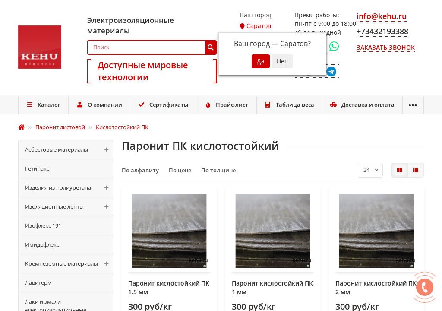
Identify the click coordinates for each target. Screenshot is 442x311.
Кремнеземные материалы (69, 263)
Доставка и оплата (362, 104)
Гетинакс (37, 168)
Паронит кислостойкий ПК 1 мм (272, 287)
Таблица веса (289, 104)
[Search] (152, 47)
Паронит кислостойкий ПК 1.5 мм (168, 287)
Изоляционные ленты (69, 206)
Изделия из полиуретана (69, 187)
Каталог (43, 104)
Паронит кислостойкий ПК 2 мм (376, 287)
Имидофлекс (42, 244)
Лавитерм (38, 282)
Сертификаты (163, 104)
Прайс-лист (227, 104)
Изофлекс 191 (43, 225)
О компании (99, 104)
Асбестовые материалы (69, 149)
